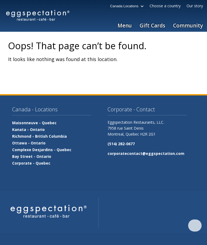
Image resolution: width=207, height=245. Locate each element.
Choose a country (165, 5)
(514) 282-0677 (121, 143)
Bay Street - (31, 156)
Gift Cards (152, 25)
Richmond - (39, 136)
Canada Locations (127, 6)
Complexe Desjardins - (41, 149)
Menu (125, 25)
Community (188, 25)
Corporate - (31, 163)
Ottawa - (29, 142)
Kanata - (28, 129)
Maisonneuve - (34, 122)
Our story (195, 5)
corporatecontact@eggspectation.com (146, 153)
